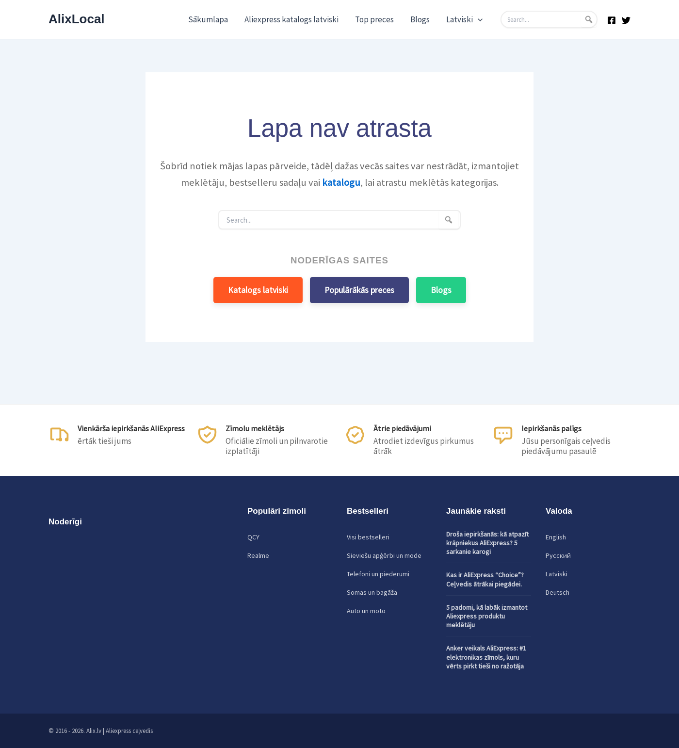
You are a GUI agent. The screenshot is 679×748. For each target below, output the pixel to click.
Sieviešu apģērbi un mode (384, 555)
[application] (478, 19)
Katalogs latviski (258, 289)
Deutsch (557, 592)
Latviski (464, 19)
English (556, 537)
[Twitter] (626, 20)
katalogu (341, 182)
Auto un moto (366, 610)
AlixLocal (76, 19)
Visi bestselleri (368, 537)
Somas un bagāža (372, 592)
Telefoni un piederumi (378, 573)
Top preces (374, 19)
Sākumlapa (208, 19)
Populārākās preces (359, 289)
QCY (253, 537)
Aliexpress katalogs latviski (291, 19)
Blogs (420, 19)
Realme (258, 555)
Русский (558, 555)
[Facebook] (611, 20)
